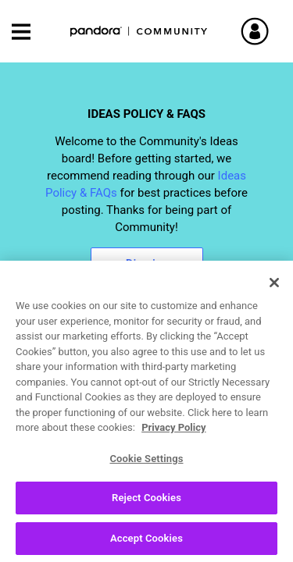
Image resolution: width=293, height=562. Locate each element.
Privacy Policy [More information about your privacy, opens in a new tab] (173, 434)
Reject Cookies (146, 504)
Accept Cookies (146, 545)
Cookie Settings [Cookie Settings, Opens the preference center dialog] (146, 465)
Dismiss (147, 264)
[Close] (274, 289)
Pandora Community (139, 32)
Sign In (273, 31)
